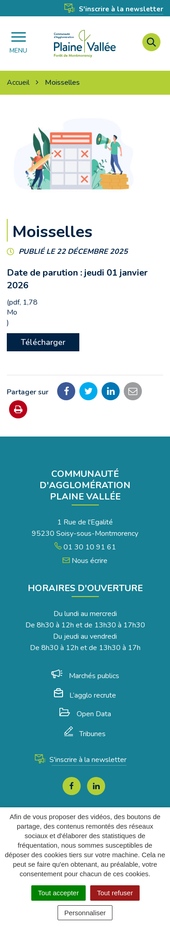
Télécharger (43, 342)
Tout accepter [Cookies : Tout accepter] (58, 893)
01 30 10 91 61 (85, 547)
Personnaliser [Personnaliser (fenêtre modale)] (85, 913)
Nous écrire (85, 561)
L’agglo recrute (85, 695)
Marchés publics (85, 676)
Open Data (85, 714)
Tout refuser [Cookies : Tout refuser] (115, 893)
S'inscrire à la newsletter (113, 9)
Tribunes (85, 734)
